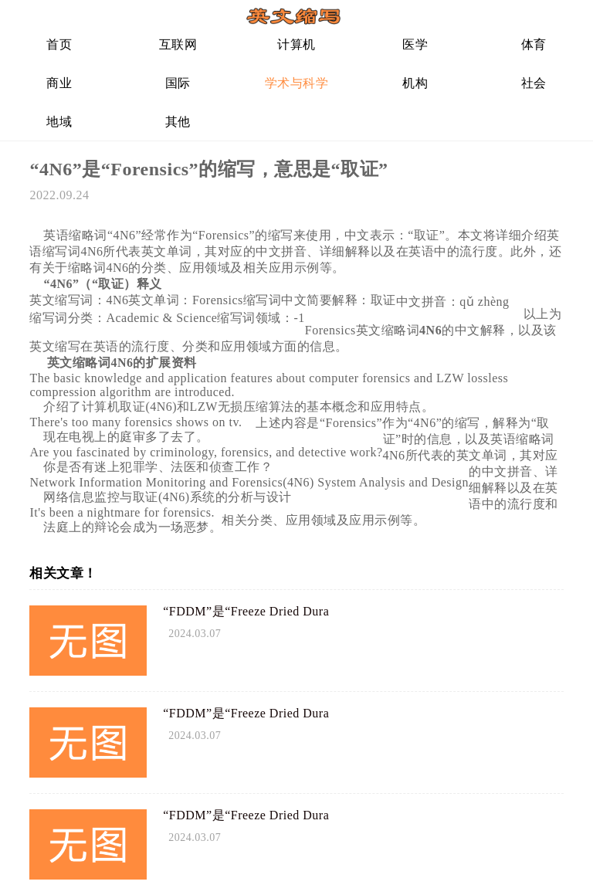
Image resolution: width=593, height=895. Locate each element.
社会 (534, 83)
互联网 (178, 44)
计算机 (296, 44)
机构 (415, 83)
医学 (415, 44)
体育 (534, 44)
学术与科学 (297, 83)
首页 (59, 44)
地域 (59, 121)
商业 (59, 83)
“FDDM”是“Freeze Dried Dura (246, 611)
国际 (178, 83)
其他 (178, 121)
